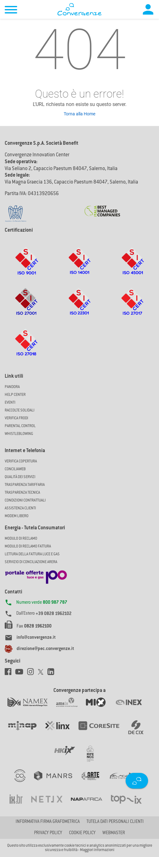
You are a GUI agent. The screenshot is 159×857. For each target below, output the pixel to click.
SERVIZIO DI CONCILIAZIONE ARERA (31, 562)
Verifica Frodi (16, 418)
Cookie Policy (82, 833)
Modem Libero (16, 516)
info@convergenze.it (36, 638)
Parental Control (20, 426)
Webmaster (113, 833)
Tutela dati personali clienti (115, 822)
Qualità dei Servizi (20, 477)
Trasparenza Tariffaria (25, 485)
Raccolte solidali (19, 410)
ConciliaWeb (15, 469)
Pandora (12, 387)
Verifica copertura (21, 461)
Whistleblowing (19, 434)
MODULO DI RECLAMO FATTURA (28, 546)
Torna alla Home (79, 113)
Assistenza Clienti (20, 508)
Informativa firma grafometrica (48, 822)
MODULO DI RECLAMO (21, 539)
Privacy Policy (48, 833)
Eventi (10, 403)
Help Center (15, 395)
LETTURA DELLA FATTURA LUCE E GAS (32, 554)
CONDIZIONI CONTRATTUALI (25, 500)
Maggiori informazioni (97, 850)
